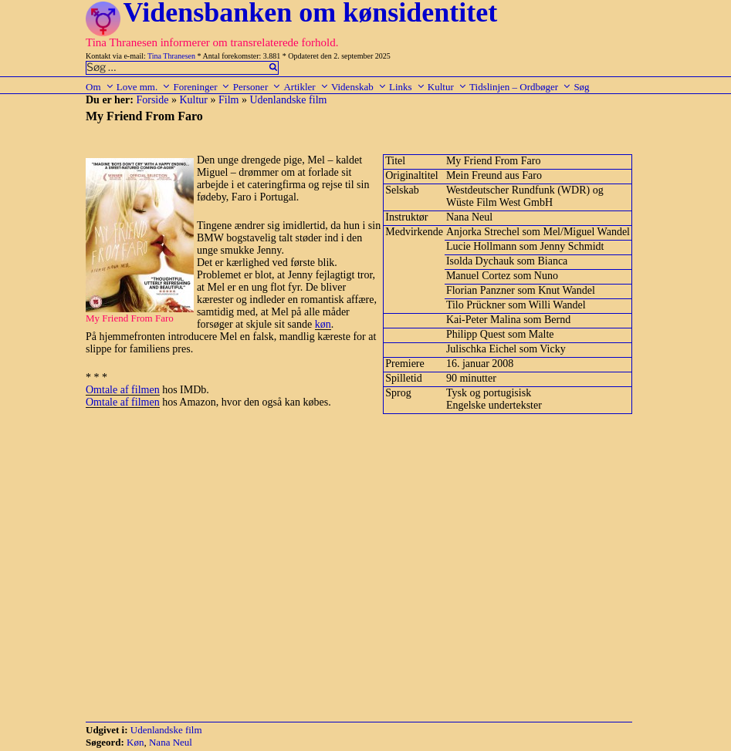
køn (323, 324)
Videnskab (359, 87)
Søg (581, 87)
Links (407, 87)
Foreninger (201, 87)
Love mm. (144, 87)
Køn (135, 742)
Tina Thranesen (171, 56)
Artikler (305, 87)
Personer (257, 87)
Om (100, 87)
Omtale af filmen (123, 390)
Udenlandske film (288, 100)
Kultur (447, 87)
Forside (152, 100)
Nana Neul (170, 742)
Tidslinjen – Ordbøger (520, 87)
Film (228, 100)
